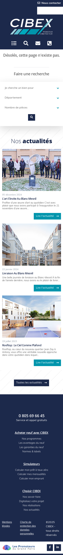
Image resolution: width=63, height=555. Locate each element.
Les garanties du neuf (31, 447)
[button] (26, 43)
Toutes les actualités (31, 382)
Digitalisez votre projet (31, 501)
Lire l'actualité (47, 216)
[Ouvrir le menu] (14, 43)
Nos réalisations (31, 505)
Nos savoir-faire (31, 497)
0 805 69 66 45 (50, 10)
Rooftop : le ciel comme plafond (21, 345)
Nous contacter (49, 3)
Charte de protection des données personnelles (28, 528)
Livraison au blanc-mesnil (17, 273)
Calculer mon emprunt (31, 479)
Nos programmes (31, 439)
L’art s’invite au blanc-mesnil (19, 199)
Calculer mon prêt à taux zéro (31, 470)
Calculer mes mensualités (31, 474)
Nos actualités (31, 510)
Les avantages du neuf (31, 443)
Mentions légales (7, 524)
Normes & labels (31, 451)
